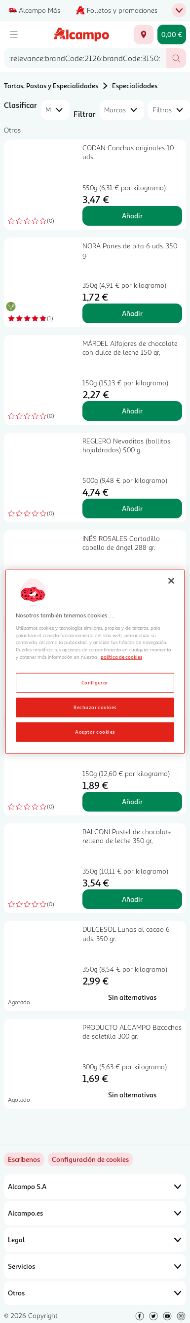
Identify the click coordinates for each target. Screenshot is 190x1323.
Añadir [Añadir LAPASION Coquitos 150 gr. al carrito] (132, 801)
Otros (95, 1293)
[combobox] (85, 58)
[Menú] (14, 34)
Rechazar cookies (95, 707)
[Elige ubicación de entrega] (143, 34)
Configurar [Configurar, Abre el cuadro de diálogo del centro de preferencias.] (95, 682)
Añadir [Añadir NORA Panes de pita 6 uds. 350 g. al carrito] (132, 313)
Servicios (95, 1266)
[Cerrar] (171, 580)
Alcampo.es (95, 1213)
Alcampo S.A (95, 1186)
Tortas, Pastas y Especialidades (51, 85)
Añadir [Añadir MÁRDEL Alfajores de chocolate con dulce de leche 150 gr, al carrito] (132, 411)
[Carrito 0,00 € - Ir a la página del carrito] (171, 34)
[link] (90, 1159)
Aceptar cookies (94, 732)
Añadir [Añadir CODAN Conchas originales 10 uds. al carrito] (132, 215)
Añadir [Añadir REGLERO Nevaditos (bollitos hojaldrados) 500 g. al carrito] (132, 508)
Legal (95, 1239)
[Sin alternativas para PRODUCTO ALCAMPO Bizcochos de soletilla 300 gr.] (132, 1095)
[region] (95, 661)
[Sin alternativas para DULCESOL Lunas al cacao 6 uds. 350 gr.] (132, 997)
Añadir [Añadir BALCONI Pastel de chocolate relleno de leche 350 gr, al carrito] (132, 899)
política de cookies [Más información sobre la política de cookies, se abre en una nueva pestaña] (121, 657)
